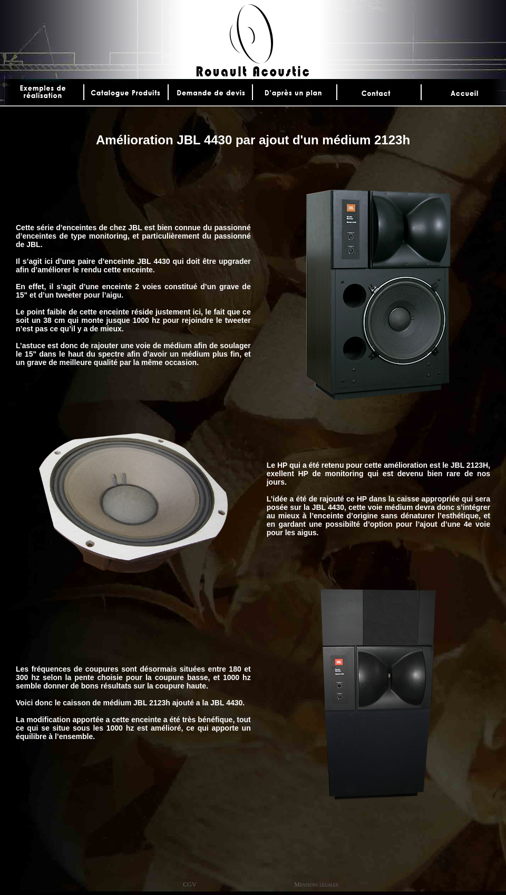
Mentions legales (316, 884)
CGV (189, 884)
